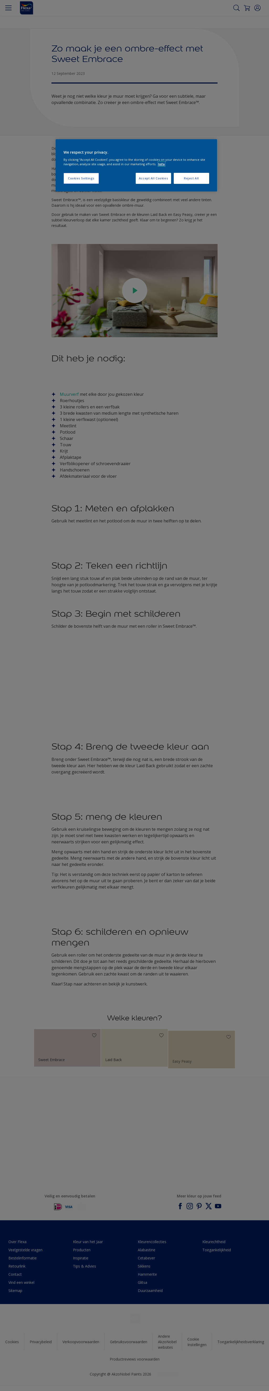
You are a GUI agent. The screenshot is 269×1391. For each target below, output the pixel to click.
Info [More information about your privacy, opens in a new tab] (161, 164)
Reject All (191, 178)
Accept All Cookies (153, 178)
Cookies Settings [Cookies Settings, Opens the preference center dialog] (81, 178)
